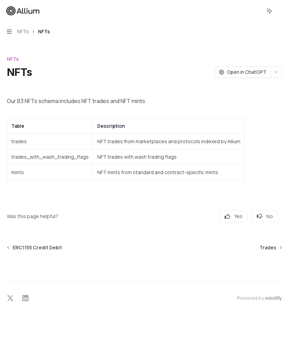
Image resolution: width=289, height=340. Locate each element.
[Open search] (256, 10)
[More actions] (280, 11)
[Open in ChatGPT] (242, 72)
